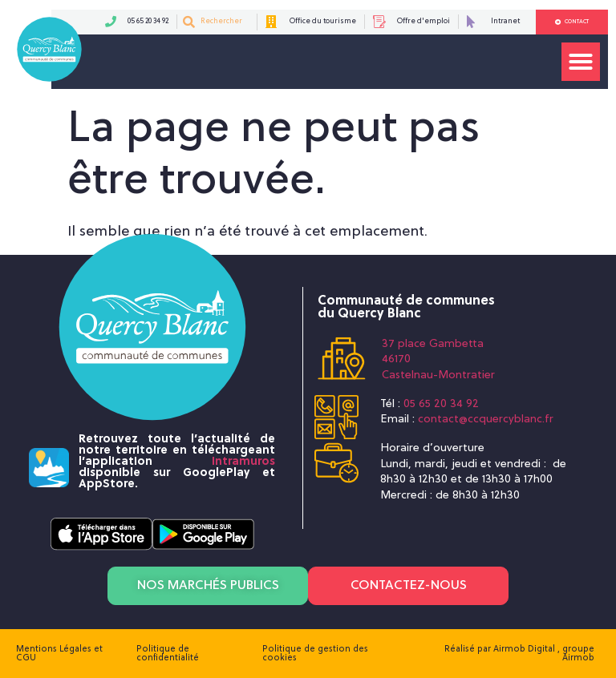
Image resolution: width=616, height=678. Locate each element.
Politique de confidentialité (167, 653)
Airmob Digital (525, 649)
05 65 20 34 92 (441, 404)
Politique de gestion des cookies (315, 653)
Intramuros (243, 462)
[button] (580, 61)
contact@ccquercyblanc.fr (485, 420)
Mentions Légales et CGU (59, 653)
